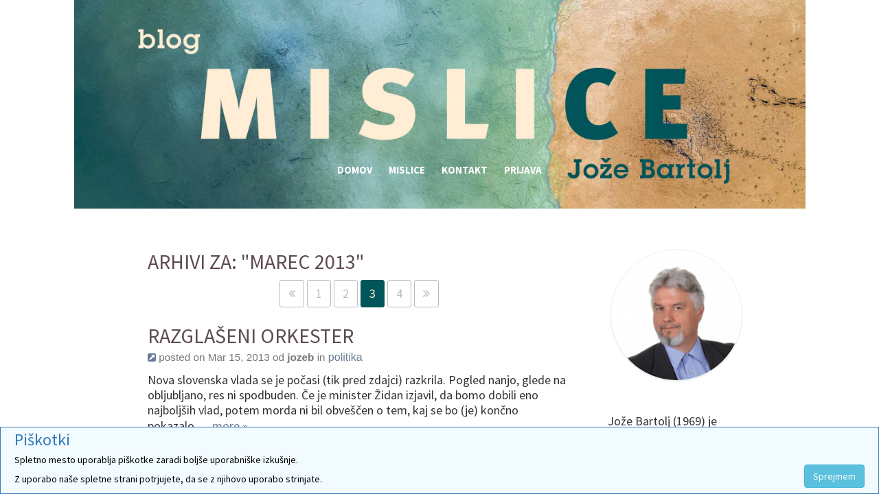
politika (345, 357)
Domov (354, 169)
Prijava (523, 169)
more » (230, 426)
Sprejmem (834, 476)
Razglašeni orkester (251, 336)
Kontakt (465, 169)
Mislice (407, 169)
